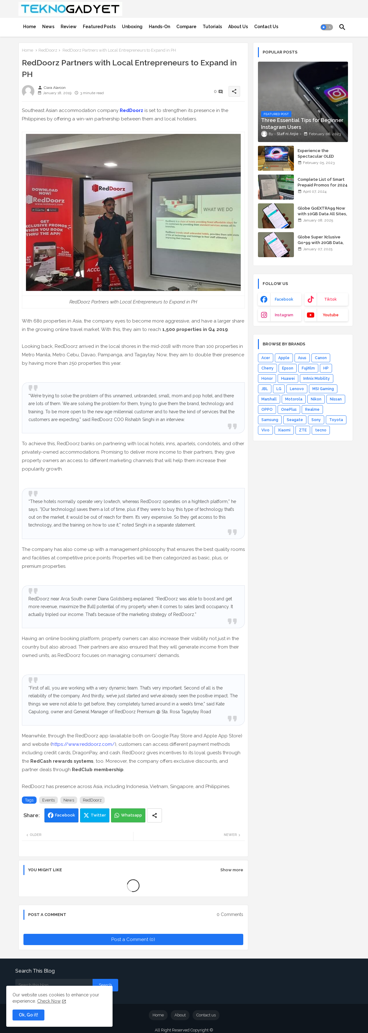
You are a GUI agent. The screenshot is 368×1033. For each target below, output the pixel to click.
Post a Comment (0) (133, 939)
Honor (267, 378)
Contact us (206, 1015)
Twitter (98, 815)
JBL (264, 389)
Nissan (336, 399)
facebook (284, 299)
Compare (186, 26)
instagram (284, 315)
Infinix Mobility (316, 378)
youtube (331, 315)
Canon (321, 358)
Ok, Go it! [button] (28, 1014)
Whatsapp (131, 815)
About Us (238, 26)
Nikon (316, 399)
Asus (302, 358)
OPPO (267, 409)
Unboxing (132, 26)
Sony (316, 420)
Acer (265, 358)
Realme (312, 409)
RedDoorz (47, 50)
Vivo (265, 430)
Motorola (293, 399)
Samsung (269, 420)
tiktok (330, 299)
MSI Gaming (323, 389)
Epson (287, 368)
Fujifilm (308, 368)
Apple (284, 358)
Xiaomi (284, 430)
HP (326, 368)
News (48, 26)
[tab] (29, 26)
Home (29, 26)
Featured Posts (99, 26)
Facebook (65, 815)
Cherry (267, 368)
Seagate (295, 420)
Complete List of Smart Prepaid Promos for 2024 (323, 182)
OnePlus (289, 409)
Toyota (336, 420)
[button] (326, 27)
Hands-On (159, 26)
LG (278, 389)
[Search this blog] (54, 985)
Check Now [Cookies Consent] (49, 1001)
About (180, 1015)
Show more (231, 870)
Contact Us (266, 26)
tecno (320, 430)
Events (48, 800)
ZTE (303, 430)
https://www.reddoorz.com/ (83, 744)
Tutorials (212, 26)
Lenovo (297, 389)
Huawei (288, 378)
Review (69, 26)
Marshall (269, 399)
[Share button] (154, 815)
